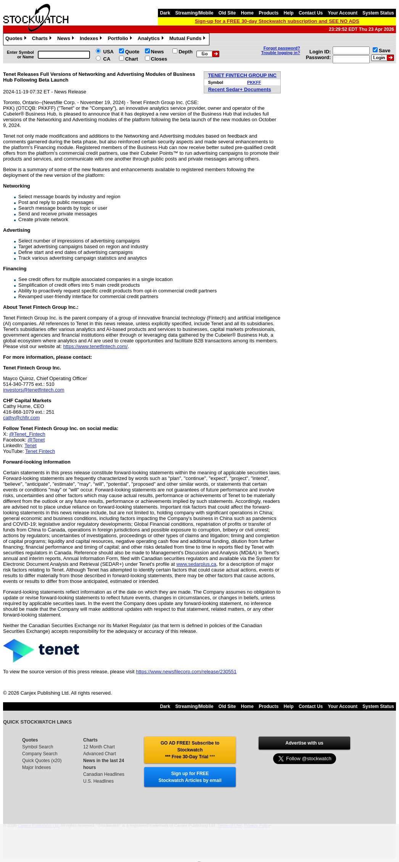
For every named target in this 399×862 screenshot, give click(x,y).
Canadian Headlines (103, 774)
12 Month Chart (99, 747)
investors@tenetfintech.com (33, 390)
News (66, 39)
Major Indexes (36, 767)
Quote (132, 52)
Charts (42, 39)
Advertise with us (304, 743)
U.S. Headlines (98, 781)
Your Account (342, 13)
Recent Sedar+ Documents (239, 89)
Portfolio (121, 39)
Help (289, 13)
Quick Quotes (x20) (41, 760)
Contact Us (311, 13)
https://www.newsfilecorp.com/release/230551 (186, 671)
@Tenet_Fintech (27, 434)
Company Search (40, 753)
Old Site (227, 13)
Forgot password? (282, 48)
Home (247, 13)
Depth (186, 52)
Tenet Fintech (40, 451)
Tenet (30, 445)
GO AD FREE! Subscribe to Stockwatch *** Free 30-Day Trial (190, 749)
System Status (378, 13)
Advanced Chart (99, 753)
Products (268, 13)
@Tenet (36, 440)
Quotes (16, 39)
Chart (131, 59)
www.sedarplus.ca (196, 564)
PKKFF (254, 82)
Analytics (152, 39)
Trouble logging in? (280, 52)
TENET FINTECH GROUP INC (242, 75)
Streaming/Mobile (194, 13)
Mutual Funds (188, 39)
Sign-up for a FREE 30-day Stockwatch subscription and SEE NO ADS (277, 21)
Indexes (92, 39)
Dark (165, 13)
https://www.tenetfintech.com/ (95, 346)
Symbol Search (37, 747)
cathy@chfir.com (21, 418)
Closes (159, 59)
